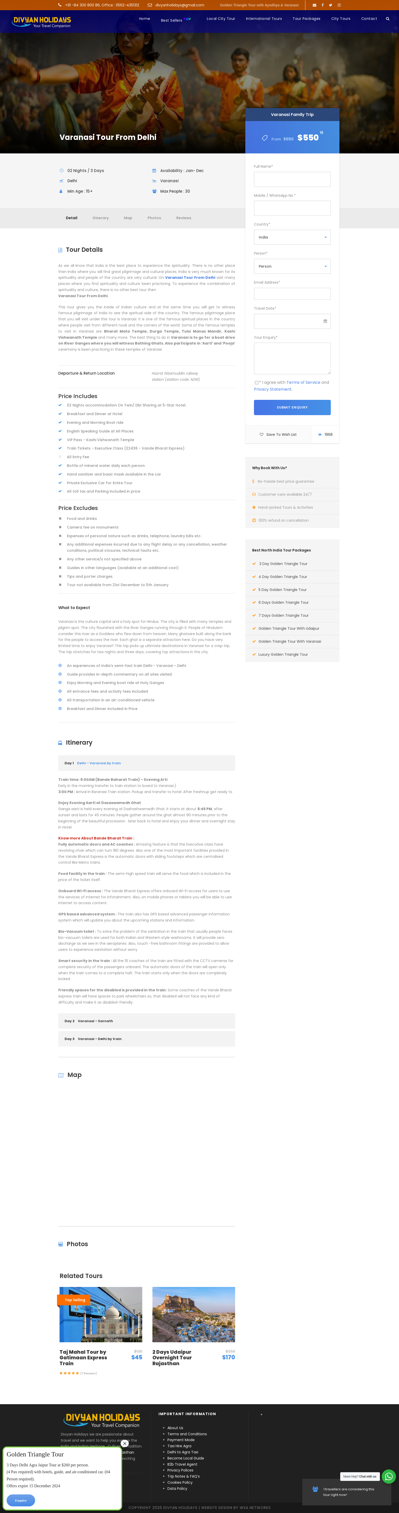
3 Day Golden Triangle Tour (283, 563)
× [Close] (124, 1443)
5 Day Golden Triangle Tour (283, 589)
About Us (175, 1427)
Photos (154, 217)
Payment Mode (181, 1439)
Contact (369, 18)
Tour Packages (307, 18)
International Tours (264, 18)
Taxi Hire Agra (179, 1446)
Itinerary (101, 217)
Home (144, 18)
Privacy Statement (273, 389)
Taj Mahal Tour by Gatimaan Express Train (83, 1358)
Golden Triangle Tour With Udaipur (289, 628)
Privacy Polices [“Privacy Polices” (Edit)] (180, 1470)
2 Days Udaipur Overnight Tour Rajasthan (172, 1358)
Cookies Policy (180, 1482)
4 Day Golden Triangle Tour (283, 576)
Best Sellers (176, 20)
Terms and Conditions (187, 1434)
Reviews (183, 217)
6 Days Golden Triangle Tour (284, 602)
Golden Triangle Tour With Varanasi (290, 641)
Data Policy (177, 1488)
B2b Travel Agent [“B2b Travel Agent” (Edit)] (182, 1464)
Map (128, 217)
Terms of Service (303, 382)
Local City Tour (221, 18)
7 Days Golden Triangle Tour (284, 615)
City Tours (341, 18)
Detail (71, 217)
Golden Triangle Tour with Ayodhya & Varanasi (259, 5)
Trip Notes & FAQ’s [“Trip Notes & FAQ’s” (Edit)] (183, 1476)
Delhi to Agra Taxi (183, 1452)
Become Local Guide (185, 1458)
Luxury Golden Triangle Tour (283, 654)
